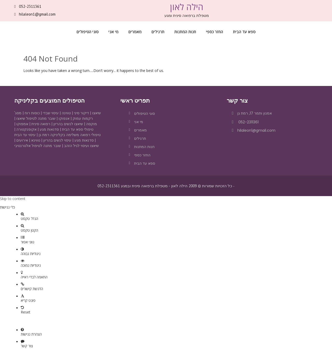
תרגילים (157, 31)
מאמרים (135, 31)
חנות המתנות (185, 31)
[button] (166, 203)
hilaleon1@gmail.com (37, 14)
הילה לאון (186, 7)
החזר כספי (214, 31)
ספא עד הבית (244, 31)
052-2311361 (30, 6)
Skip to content (12, 198)
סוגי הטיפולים (88, 31)
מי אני (113, 31)
